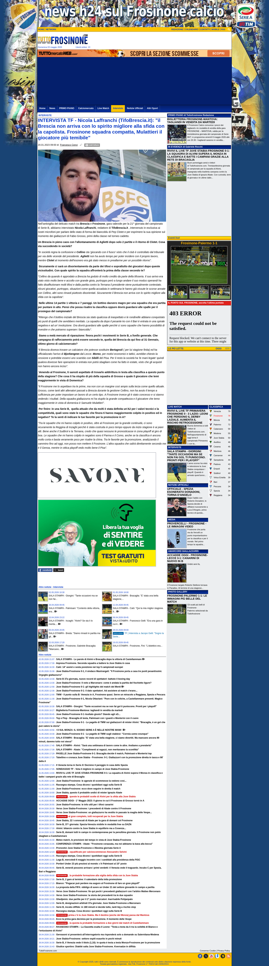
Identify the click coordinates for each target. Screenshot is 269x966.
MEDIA (171, 519)
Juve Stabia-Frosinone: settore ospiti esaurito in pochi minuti (89, 938)
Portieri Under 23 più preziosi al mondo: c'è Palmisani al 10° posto (91, 863)
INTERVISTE (174, 447)
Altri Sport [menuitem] (152, 108)
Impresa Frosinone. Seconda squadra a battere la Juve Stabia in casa (93, 663)
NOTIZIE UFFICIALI (178, 485)
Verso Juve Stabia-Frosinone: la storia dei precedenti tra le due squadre (94, 895)
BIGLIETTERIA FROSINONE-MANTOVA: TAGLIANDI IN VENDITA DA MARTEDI (192, 121)
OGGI (218, 348)
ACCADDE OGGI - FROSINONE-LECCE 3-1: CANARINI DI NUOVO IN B (187, 558)
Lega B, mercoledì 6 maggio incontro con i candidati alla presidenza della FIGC (98, 859)
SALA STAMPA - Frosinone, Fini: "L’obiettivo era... (137, 645)
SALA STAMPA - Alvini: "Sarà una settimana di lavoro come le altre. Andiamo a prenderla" (104, 745)
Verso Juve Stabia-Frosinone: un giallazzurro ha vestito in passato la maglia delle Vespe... (104, 812)
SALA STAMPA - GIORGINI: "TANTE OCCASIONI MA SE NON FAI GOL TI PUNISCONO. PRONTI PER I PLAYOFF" (186, 456)
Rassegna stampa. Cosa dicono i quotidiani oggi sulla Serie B (89, 784)
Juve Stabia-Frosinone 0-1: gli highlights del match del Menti (88, 686)
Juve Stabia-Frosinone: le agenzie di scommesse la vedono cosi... (91, 781)
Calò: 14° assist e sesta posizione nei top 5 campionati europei (89, 667)
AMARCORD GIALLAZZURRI (183, 551)
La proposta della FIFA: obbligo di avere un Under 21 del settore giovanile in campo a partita (105, 887)
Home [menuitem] (42, 108)
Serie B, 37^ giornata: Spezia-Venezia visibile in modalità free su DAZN (93, 824)
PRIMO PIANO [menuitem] (66, 108)
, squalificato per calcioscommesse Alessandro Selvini (91, 852)
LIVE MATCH (175, 406)
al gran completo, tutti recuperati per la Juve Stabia (89, 816)
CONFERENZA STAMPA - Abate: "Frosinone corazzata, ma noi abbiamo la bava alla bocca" (104, 844)
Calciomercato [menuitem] (86, 108)
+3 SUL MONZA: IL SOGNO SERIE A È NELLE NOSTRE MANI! (89, 730)
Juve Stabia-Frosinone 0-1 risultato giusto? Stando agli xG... (88, 714)
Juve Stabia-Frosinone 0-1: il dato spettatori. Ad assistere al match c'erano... (96, 690)
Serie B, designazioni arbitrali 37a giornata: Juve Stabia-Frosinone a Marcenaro (98, 903)
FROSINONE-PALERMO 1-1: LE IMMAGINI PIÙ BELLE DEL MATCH (187, 598)
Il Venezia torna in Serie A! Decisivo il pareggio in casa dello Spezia (92, 765)
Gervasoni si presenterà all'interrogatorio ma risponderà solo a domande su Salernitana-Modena (107, 934)
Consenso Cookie (208, 951)
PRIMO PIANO (175, 115)
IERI (227, 348)
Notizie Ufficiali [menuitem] (135, 108)
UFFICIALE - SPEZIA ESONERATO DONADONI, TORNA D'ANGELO (183, 491)
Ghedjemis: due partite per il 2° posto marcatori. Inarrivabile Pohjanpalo (94, 899)
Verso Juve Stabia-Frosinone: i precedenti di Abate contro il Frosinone (93, 808)
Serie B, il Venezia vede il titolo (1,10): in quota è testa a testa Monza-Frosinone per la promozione (108, 942)
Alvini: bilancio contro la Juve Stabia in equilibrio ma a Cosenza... (91, 828)
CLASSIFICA (216, 406)
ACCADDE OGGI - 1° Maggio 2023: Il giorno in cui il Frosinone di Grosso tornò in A (100, 800)
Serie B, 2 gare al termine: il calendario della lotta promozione (89, 879)
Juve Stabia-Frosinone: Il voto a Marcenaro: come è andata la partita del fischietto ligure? (103, 683)
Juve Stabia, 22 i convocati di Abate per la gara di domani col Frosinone (94, 820)
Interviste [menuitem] (118, 108)
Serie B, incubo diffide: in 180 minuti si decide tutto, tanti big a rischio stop (96, 907)
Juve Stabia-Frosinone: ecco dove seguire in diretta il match (88, 788)
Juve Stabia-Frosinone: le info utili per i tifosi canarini (84, 804)
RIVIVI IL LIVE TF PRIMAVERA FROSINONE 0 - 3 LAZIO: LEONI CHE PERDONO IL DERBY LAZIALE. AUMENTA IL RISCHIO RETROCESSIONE (187, 416)
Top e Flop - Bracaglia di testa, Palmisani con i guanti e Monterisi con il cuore (97, 718)
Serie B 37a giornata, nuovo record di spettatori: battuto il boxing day (93, 679)
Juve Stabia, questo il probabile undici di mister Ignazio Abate (89, 792)
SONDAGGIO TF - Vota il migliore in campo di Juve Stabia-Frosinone (92, 769)
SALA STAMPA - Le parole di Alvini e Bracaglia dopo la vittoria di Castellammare (99, 659)
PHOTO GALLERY (177, 591)
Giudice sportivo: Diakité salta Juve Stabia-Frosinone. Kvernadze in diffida (96, 946)
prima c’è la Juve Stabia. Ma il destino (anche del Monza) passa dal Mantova (102, 915)
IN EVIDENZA (175, 147)
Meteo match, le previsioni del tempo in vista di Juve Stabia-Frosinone (93, 840)
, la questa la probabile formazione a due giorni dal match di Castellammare (102, 923)
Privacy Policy (223, 951)
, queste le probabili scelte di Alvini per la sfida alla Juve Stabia (96, 796)
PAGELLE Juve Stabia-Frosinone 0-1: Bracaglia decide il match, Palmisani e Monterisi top (104, 753)
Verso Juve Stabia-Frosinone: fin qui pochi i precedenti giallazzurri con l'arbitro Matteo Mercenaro (108, 891)
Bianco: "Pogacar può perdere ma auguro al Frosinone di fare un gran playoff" (98, 883)
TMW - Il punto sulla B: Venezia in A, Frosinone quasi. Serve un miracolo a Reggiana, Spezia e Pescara (110, 694)
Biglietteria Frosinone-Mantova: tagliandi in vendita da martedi (89, 710)
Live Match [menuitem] (103, 108)
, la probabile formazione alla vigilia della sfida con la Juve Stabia (97, 875)
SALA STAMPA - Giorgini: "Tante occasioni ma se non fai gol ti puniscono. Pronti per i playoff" (106, 706)
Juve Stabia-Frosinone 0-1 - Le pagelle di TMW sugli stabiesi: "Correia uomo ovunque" (102, 734)
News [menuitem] (52, 108)
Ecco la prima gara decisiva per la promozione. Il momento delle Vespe (94, 919)
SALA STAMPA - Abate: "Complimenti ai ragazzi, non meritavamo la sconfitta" (97, 749)
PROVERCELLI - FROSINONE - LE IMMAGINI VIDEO (186, 525)
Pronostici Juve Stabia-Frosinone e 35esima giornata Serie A (88, 848)
